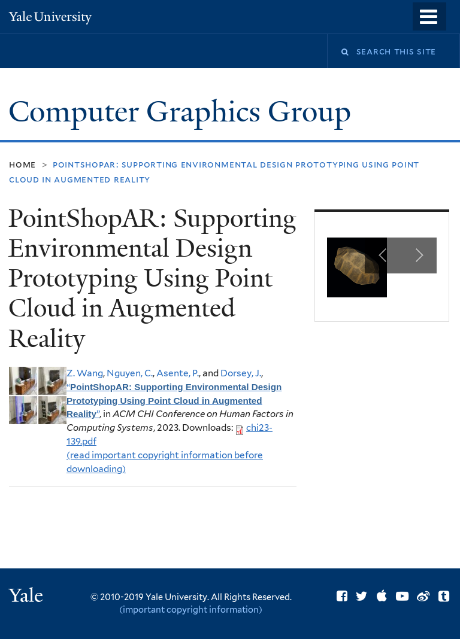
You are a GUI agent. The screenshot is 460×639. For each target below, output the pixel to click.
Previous (383, 255)
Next (419, 255)
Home (22, 164)
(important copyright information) (190, 609)
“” (174, 400)
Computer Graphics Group (183, 111)
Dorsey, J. (240, 373)
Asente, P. (177, 373)
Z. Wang (84, 373)
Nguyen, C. (130, 373)
